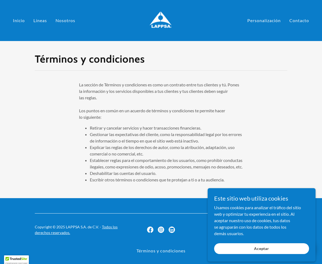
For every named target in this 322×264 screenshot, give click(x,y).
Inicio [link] (19, 20)
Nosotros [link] (65, 20)
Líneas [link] (40, 20)
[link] (161, 19)
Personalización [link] (264, 20)
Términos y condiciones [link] (160, 250)
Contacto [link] (299, 20)
